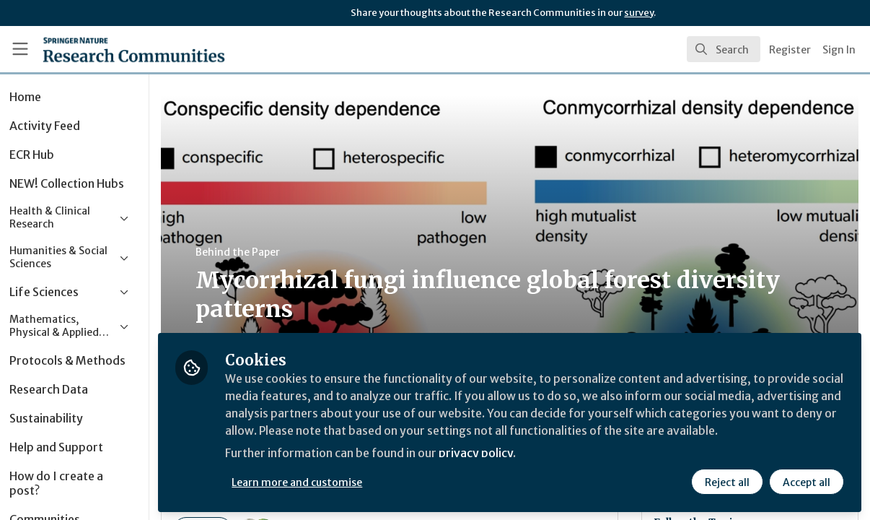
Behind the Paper (273, 252)
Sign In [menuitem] (839, 49)
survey (639, 12)
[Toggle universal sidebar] (20, 49)
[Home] (111, 49)
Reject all (727, 481)
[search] (723, 49)
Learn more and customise (332, 481)
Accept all (806, 481)
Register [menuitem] (790, 49)
